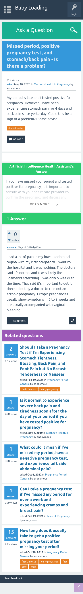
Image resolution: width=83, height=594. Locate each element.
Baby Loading (31, 8)
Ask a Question (34, 30)
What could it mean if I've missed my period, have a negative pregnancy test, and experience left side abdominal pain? (44, 458)
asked (10, 84)
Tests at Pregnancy (58, 516)
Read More (40, 204)
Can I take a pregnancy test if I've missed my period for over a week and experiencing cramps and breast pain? (46, 500)
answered (12, 247)
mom (33, 566)
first (65, 561)
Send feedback (13, 578)
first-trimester (15, 128)
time (24, 566)
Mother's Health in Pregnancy (52, 84)
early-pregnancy (49, 389)
